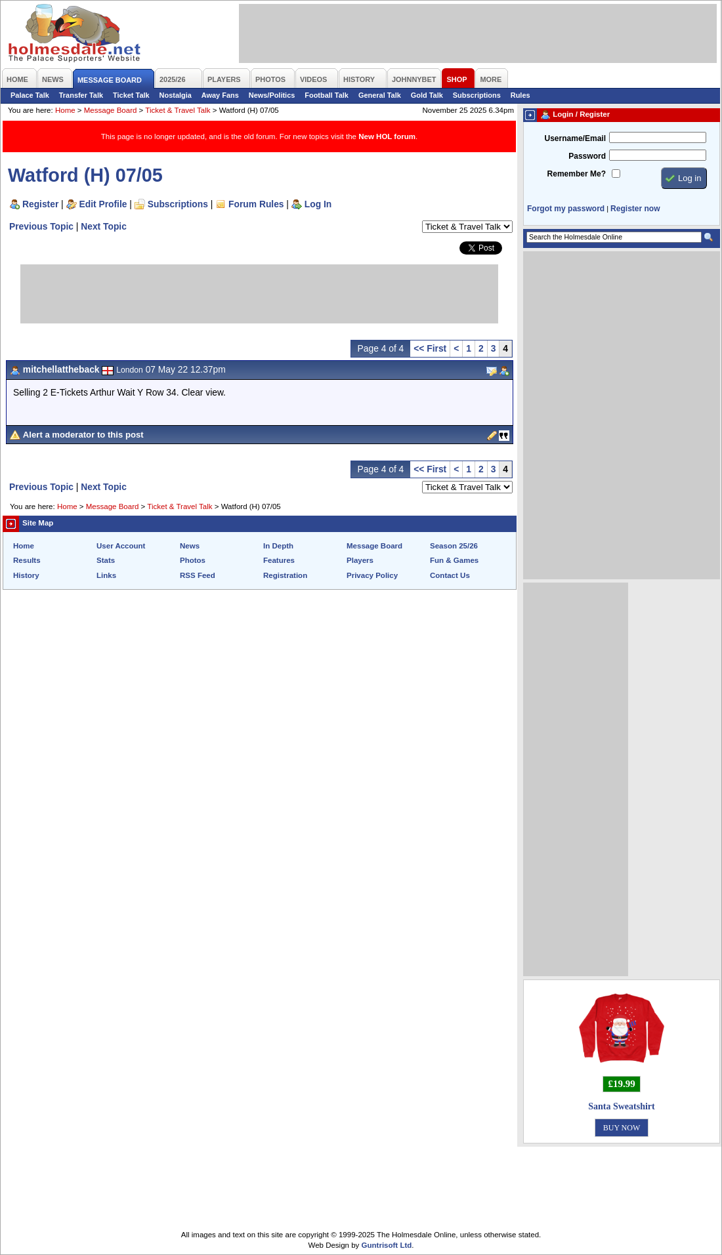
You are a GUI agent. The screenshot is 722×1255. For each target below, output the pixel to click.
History (26, 575)
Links (106, 575)
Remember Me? (576, 173)
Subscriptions (477, 95)
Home (65, 110)
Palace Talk (30, 95)
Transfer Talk (81, 95)
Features (279, 560)
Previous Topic (41, 226)
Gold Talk (427, 95)
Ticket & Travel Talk (177, 110)
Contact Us (450, 575)
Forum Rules (256, 204)
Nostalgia (175, 95)
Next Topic (104, 226)
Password (587, 156)
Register (40, 204)
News (190, 546)
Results (27, 560)
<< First (430, 348)
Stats (105, 560)
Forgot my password (566, 208)
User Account (120, 546)
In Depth (278, 546)
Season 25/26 (454, 546)
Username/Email (575, 138)
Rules (520, 95)
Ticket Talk (131, 95)
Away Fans (220, 95)
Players (360, 560)
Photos (192, 560)
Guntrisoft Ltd (387, 1245)
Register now (635, 208)
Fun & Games (454, 560)
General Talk (379, 95)
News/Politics (272, 95)
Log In (318, 204)
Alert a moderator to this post (83, 435)
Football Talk (327, 95)
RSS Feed (197, 575)
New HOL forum (386, 136)
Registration (285, 575)
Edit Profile (103, 204)
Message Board (110, 110)
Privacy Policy (372, 575)
